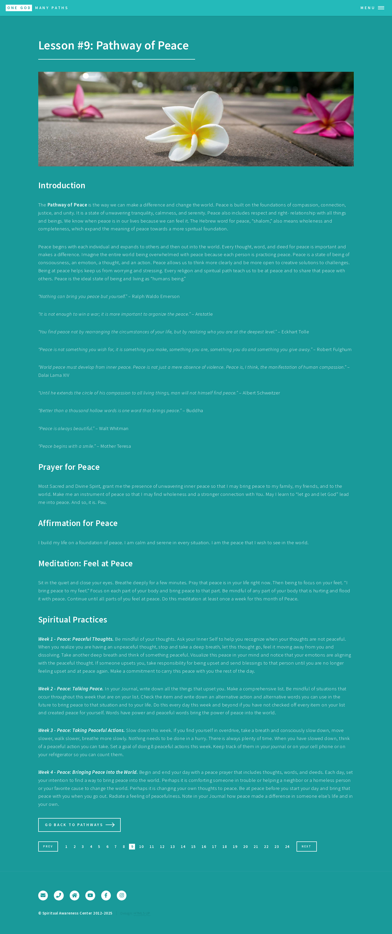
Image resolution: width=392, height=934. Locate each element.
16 (204, 846)
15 (193, 846)
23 (276, 846)
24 (287, 846)
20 (245, 846)
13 (172, 846)
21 (256, 846)
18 (224, 846)
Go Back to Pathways (74, 824)
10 (141, 846)
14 (183, 846)
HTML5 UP (142, 913)
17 (214, 846)
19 (235, 846)
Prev (48, 846)
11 (152, 846)
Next (307, 846)
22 (266, 846)
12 (162, 846)
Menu (368, 7)
